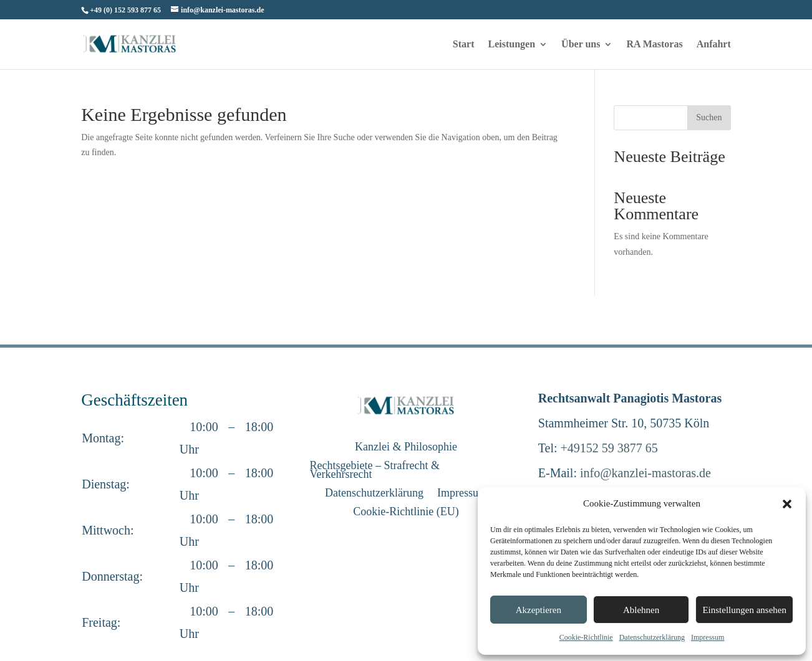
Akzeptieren (538, 610)
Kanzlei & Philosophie (406, 447)
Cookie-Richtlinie (586, 637)
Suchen (709, 117)
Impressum (707, 637)
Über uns (580, 44)
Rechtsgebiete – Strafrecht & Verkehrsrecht (374, 470)
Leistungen (512, 44)
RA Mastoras (654, 44)
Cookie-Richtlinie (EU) (405, 512)
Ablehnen (641, 610)
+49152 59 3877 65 (609, 448)
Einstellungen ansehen (744, 610)
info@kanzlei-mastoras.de (645, 473)
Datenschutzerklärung (652, 637)
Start (464, 44)
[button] (787, 504)
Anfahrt (714, 44)
